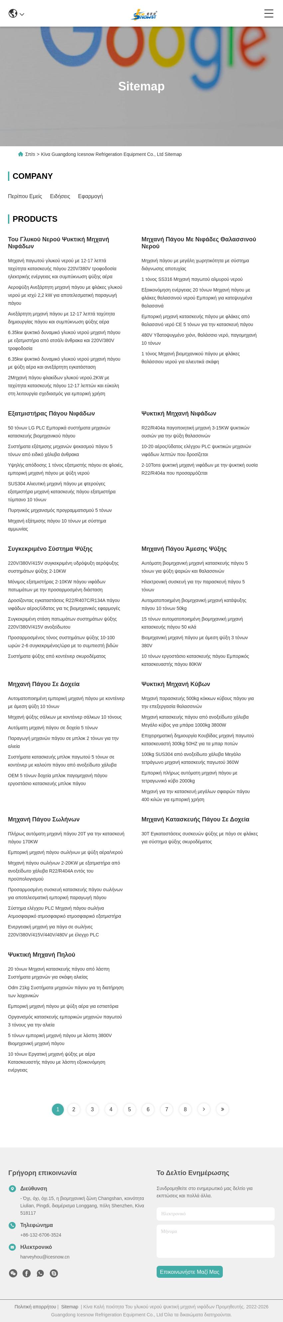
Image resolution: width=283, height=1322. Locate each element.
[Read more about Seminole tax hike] (204, 1109)
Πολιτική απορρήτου (35, 1306)
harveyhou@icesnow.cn (45, 1257)
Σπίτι (30, 154)
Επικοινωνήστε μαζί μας (189, 1272)
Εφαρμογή (90, 196)
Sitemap (69, 1306)
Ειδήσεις (60, 196)
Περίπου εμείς (25, 196)
